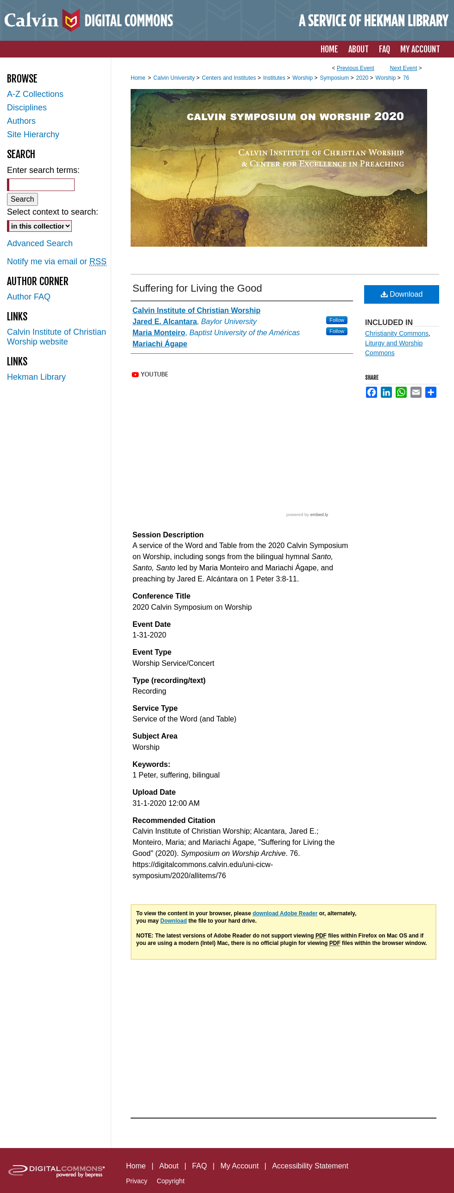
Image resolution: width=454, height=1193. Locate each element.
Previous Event (355, 68)
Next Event (403, 68)
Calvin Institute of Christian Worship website (56, 336)
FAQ (199, 1166)
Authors (21, 121)
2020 (363, 78)
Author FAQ (28, 296)
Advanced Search (40, 243)
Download (402, 294)
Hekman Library (36, 377)
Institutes (275, 78)
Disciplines (27, 107)
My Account (240, 1166)
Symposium (335, 78)
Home (138, 78)
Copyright (170, 1181)
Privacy (136, 1181)
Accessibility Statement (310, 1166)
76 (406, 78)
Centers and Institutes (230, 78)
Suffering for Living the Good (197, 288)
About (169, 1166)
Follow (336, 320)
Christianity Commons (397, 333)
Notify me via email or (57, 262)
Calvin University (174, 78)
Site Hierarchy (33, 134)
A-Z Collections (35, 94)
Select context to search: (52, 212)
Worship (303, 78)
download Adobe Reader (284, 913)
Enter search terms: (43, 170)
